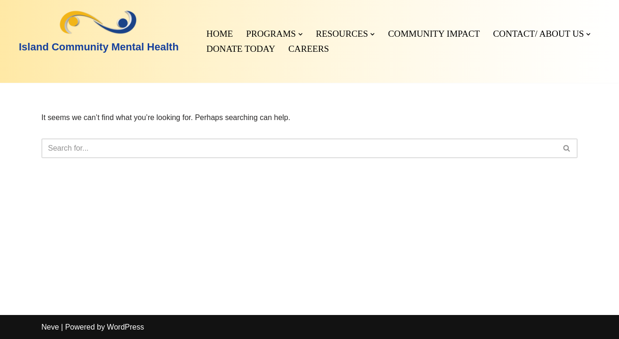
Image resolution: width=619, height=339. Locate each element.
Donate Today (240, 49)
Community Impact (434, 34)
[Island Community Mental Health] (99, 32)
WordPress (125, 327)
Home (219, 34)
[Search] (298, 148)
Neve (50, 327)
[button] (300, 34)
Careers (308, 49)
